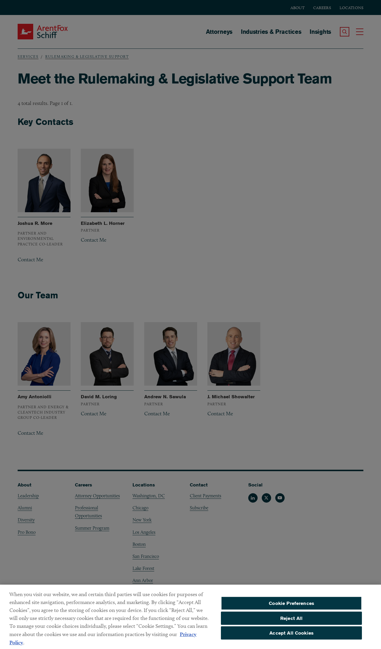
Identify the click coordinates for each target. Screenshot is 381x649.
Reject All (291, 621)
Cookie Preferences (291, 606)
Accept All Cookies (291, 635)
